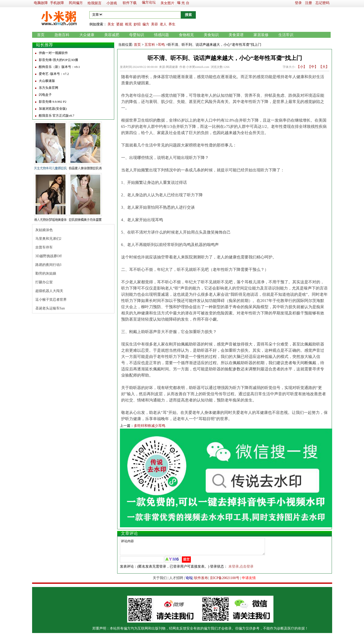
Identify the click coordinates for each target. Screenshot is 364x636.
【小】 (301, 67)
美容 (154, 24)
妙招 (137, 24)
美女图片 (167, 3)
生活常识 (285, 35)
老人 (163, 24)
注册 (308, 3)
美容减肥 (111, 35)
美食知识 (211, 35)
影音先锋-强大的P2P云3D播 (58, 60)
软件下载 (130, 3)
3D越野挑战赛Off (48, 256)
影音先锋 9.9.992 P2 (52, 101)
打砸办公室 (44, 282)
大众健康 (86, 35)
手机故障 (57, 3)
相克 (128, 24)
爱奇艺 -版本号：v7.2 (54, 74)
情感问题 (161, 35)
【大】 (324, 67)
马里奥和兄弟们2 (48, 239)
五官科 (150, 45)
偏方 (145, 24)
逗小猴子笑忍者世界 (51, 299)
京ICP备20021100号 (224, 581)
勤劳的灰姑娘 (45, 273)
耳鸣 (161, 45)
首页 (41, 35)
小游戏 (111, 3)
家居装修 (261, 35)
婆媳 (119, 24)
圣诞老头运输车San (50, 308)
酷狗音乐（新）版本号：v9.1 (59, 67)
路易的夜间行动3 (48, 265)
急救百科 (61, 35)
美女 (110, 24)
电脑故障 (41, 3)
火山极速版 (47, 81)
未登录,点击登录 (241, 569)
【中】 (313, 67)
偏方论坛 (149, 2)
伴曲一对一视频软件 (53, 53)
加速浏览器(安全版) (53, 108)
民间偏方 (76, 3)
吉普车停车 (44, 247)
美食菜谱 (236, 35)
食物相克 (186, 35)
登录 (298, 3)
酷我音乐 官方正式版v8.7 (56, 115)
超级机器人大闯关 (49, 291)
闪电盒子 (45, 95)
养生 (171, 24)
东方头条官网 (48, 88)
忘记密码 (322, 3)
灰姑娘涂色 (44, 230)
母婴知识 (136, 35)
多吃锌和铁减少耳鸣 (149, 426)
